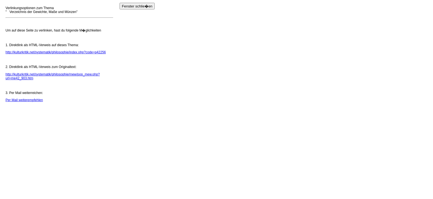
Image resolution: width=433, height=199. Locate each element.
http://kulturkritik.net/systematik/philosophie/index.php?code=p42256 (56, 52)
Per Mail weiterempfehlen (24, 100)
